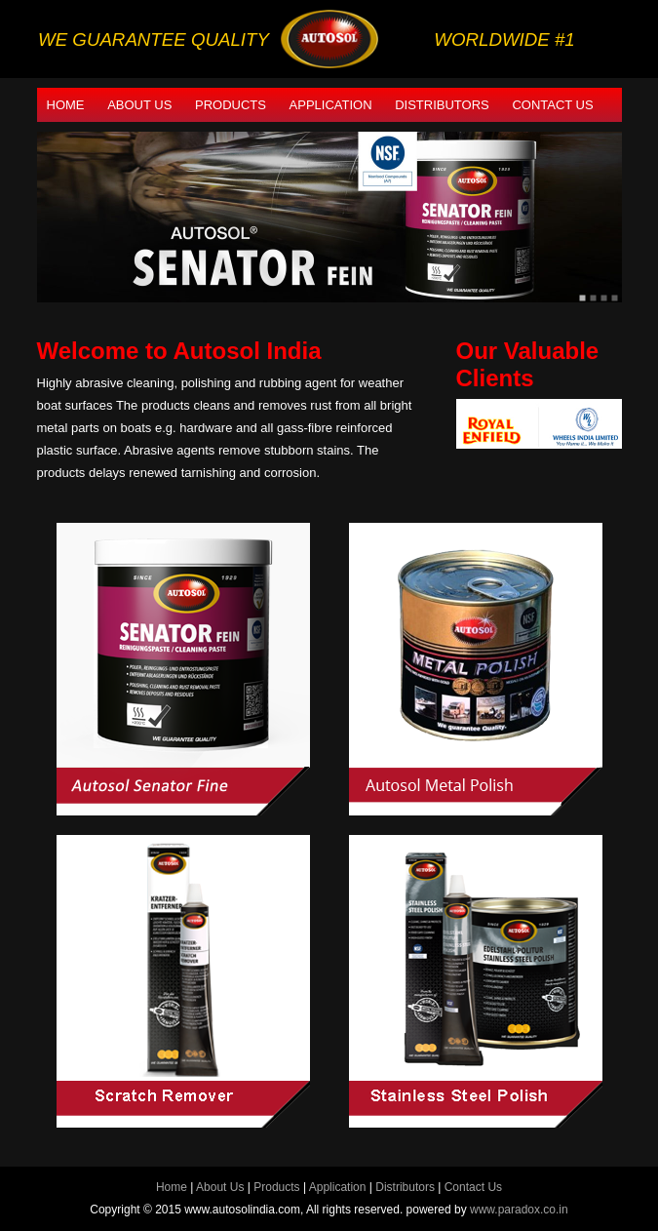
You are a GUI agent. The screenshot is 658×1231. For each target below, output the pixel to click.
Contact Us (552, 105)
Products (230, 105)
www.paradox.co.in (519, 1209)
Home (66, 105)
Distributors (442, 105)
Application (331, 105)
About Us (139, 105)
